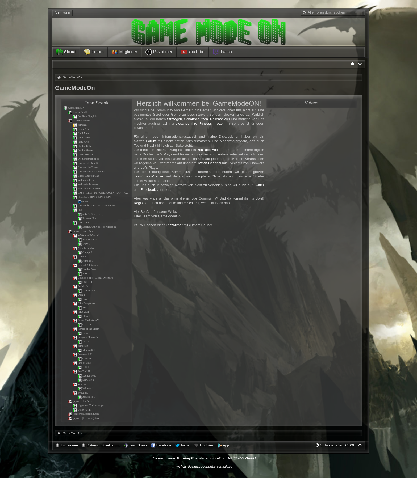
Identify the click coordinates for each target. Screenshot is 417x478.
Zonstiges (80, 392)
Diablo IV (80, 286)
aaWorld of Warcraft (86, 235)
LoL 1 (83, 341)
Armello (79, 256)
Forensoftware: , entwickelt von (204, 458)
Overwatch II (82, 354)
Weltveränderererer (85, 184)
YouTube (192, 52)
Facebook (148, 190)
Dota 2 (79, 294)
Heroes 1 (85, 333)
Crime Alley (82, 129)
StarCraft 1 (86, 379)
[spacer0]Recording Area (83, 413)
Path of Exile (82, 362)
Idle (77, 209)
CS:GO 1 (85, 282)
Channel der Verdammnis (89, 171)
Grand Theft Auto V (86, 320)
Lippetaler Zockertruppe (88, 405)
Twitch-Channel (209, 163)
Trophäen (206, 445)
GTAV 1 (84, 324)
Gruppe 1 (85, 252)
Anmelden (62, 13)
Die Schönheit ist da (86, 158)
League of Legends (85, 337)
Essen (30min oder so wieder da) (97, 226)
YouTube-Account (210, 150)
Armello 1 (85, 260)
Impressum (69, 445)
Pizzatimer (158, 52)
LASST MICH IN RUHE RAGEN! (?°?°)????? (100, 192)
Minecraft (80, 345)
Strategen (174, 119)
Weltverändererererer (86, 188)
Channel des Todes (85, 167)
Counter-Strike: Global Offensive (93, 277)
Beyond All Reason (85, 265)
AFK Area (81, 222)
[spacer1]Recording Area (83, 418)
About (66, 52)
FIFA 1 (84, 316)
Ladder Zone (87, 269)
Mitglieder (124, 52)
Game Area (81, 137)
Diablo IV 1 (86, 290)
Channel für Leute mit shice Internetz (95, 205)
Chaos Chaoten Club (86, 175)
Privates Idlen (87, 218)
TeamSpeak (138, 445)
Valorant (80, 384)
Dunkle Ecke (82, 146)
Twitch (222, 52)
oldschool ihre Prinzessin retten (200, 123)
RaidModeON (88, 239)
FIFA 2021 (81, 311)
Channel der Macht (85, 163)
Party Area (81, 141)
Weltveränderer (83, 180)
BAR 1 (84, 273)
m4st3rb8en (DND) (90, 214)
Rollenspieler (220, 119)
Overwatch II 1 (88, 358)
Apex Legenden (84, 248)
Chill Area (81, 133)
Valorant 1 (85, 388)
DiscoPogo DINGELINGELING (92, 197)
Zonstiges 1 (86, 396)
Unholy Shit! (82, 409)
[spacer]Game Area (80, 231)
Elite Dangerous (84, 303)
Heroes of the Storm (86, 328)
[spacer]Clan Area (80, 401)
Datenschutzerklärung (103, 445)
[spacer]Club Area (80, 120)
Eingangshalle (78, 112)
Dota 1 (84, 299)
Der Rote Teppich (85, 116)
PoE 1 (83, 367)
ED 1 (83, 307)
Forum (93, 52)
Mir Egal (80, 124)
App (226, 445)
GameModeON (74, 107)
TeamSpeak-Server (148, 176)
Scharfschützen (196, 119)
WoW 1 (84, 243)
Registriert (141, 203)
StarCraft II (81, 371)
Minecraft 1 (86, 350)
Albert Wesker (83, 154)
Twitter (259, 185)
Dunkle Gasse (83, 150)
